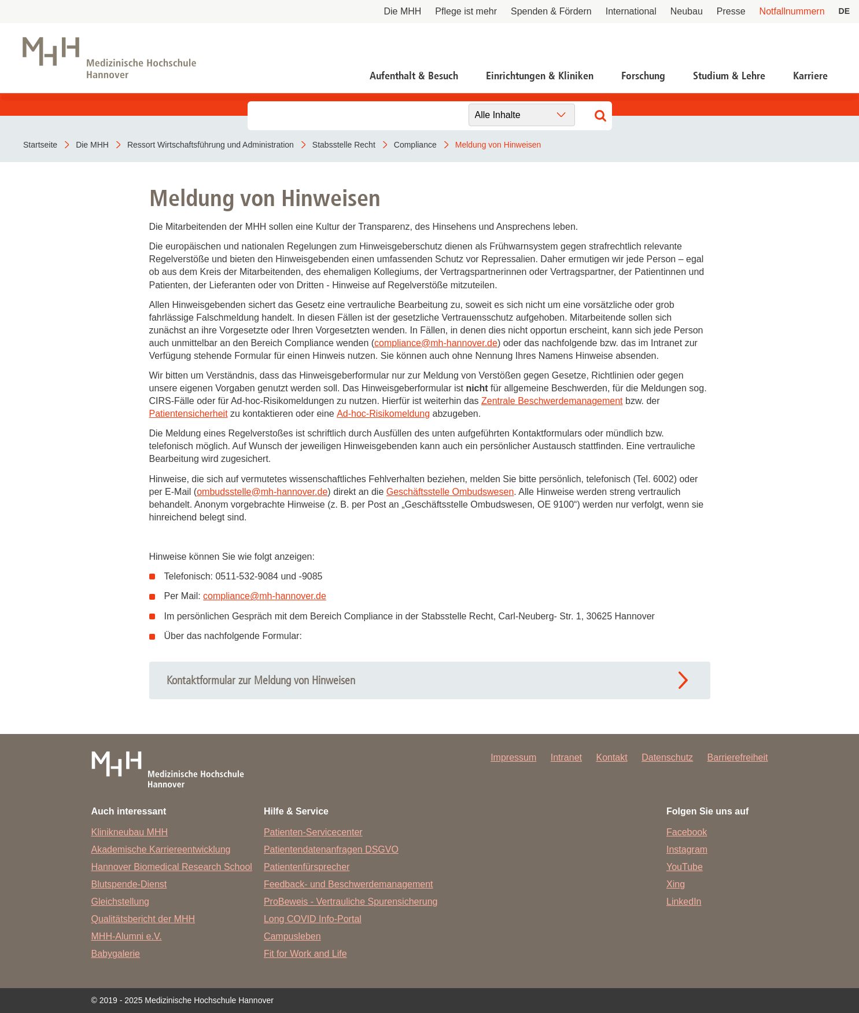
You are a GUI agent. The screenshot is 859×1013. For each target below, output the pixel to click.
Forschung (643, 75)
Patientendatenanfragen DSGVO (331, 849)
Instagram (686, 849)
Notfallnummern (792, 11)
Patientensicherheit (188, 414)
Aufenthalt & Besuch (414, 75)
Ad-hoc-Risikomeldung (383, 414)
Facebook (686, 832)
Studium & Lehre (729, 75)
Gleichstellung (120, 901)
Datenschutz (667, 757)
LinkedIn (684, 901)
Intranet (566, 757)
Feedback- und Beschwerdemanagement (348, 884)
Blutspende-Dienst (129, 884)
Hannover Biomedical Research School (171, 867)
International (631, 11)
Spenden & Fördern (551, 11)
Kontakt (611, 757)
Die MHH (402, 11)
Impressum (513, 757)
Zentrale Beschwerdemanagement (552, 401)
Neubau (686, 11)
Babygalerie (116, 954)
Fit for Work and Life (305, 954)
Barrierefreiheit (737, 757)
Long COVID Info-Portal (313, 919)
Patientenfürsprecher (307, 867)
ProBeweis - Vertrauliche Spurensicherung (351, 901)
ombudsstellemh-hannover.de (262, 492)
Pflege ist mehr (466, 11)
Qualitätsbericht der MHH (143, 919)
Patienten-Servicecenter (313, 832)
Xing (675, 884)
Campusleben (292, 936)
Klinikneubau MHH (129, 832)
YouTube (684, 867)
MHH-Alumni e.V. (126, 936)
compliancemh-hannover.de (435, 343)
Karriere (810, 75)
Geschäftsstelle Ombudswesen (450, 492)
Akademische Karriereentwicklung (161, 849)
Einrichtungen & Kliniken (539, 75)
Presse (731, 11)
